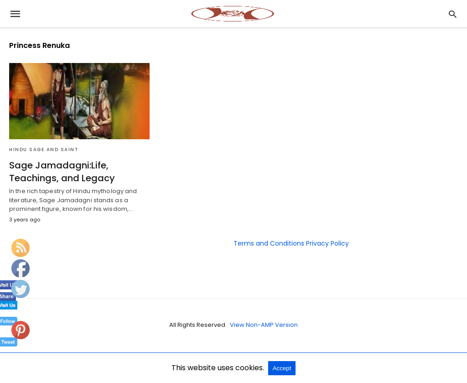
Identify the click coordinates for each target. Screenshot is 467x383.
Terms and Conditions (269, 243)
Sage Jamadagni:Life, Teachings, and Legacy (62, 171)
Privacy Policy (327, 243)
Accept (282, 368)
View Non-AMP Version (264, 324)
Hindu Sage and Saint (43, 149)
